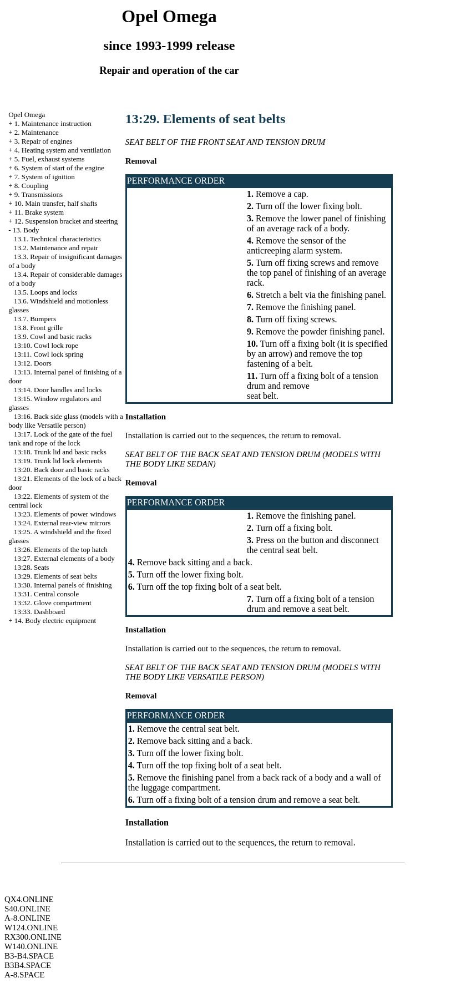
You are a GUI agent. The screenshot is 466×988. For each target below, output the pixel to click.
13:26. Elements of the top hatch (61, 549)
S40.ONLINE (27, 908)
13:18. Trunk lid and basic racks (60, 452)
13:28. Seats (31, 567)
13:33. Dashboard (39, 611)
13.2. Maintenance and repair (56, 248)
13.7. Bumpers (35, 319)
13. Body (26, 230)
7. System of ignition (44, 177)
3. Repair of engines (43, 141)
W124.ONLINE (31, 927)
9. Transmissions (38, 194)
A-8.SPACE (24, 974)
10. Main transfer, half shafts (56, 203)
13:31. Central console (46, 594)
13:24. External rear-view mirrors (62, 523)
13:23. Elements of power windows (65, 514)
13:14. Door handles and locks (58, 390)
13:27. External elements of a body (64, 558)
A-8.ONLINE (27, 918)
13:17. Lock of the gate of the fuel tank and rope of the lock (60, 438)
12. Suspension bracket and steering (66, 221)
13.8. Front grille (38, 327)
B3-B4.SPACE (29, 955)
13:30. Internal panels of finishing (63, 585)
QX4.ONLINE (29, 899)
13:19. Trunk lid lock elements (58, 461)
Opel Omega (26, 114)
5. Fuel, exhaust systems (49, 159)
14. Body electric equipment (55, 620)
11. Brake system (39, 212)
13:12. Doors (33, 363)
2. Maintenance (36, 132)
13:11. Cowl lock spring (48, 354)
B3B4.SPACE (27, 965)
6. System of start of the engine (59, 168)
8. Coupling (31, 185)
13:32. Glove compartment (53, 603)
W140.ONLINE (31, 946)
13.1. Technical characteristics (57, 239)
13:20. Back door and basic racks (62, 469)
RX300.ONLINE (33, 937)
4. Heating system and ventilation (62, 150)
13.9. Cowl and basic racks (53, 336)
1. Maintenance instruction (53, 123)
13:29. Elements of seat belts (55, 576)
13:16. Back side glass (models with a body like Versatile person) (65, 420)
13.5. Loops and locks (45, 292)
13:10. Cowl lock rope (46, 345)
